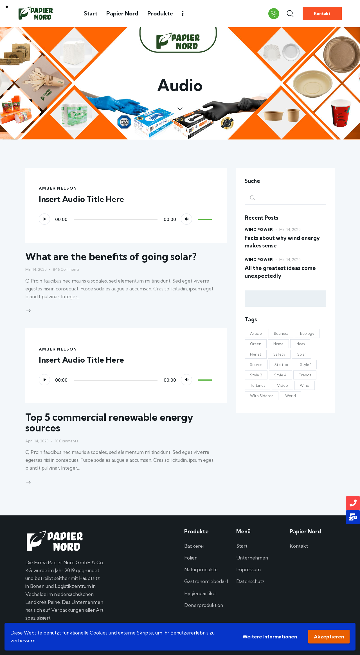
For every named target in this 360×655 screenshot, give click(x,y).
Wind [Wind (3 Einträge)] (304, 385)
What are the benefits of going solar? (111, 256)
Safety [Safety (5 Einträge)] (279, 354)
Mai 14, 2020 (35, 269)
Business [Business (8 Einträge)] (281, 333)
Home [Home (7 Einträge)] (278, 344)
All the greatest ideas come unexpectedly (280, 272)
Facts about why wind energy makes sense (282, 242)
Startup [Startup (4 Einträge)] (281, 364)
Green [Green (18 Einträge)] (255, 344)
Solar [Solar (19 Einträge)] (301, 354)
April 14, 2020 (36, 441)
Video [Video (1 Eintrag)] (282, 385)
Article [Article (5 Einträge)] (256, 333)
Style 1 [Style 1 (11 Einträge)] (305, 364)
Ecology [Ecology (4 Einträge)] (307, 333)
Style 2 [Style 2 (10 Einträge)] (256, 375)
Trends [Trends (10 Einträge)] (305, 375)
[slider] (116, 219)
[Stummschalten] (186, 219)
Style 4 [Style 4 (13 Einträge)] (280, 375)
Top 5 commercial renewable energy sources (109, 422)
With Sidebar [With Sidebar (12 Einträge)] (261, 396)
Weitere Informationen (269, 637)
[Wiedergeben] (44, 219)
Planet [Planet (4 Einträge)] (255, 354)
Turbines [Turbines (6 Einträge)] (257, 385)
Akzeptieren (329, 637)
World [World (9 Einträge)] (290, 396)
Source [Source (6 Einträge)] (256, 364)
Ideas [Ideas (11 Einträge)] (300, 344)
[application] (126, 219)
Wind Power (259, 229)
